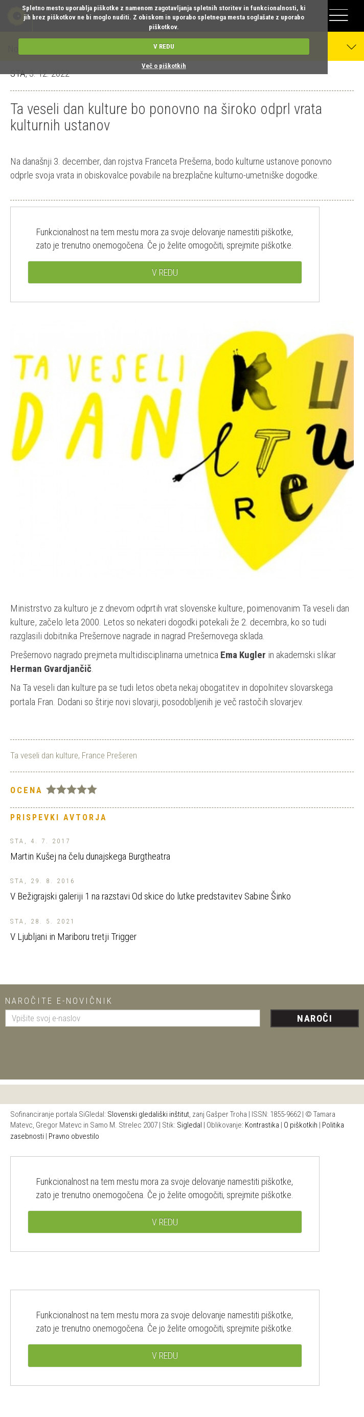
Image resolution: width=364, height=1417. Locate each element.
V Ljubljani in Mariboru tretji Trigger (73, 936)
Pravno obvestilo (74, 1136)
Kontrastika (262, 1125)
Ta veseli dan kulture (44, 755)
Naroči (314, 1018)
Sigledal (189, 1125)
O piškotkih (300, 1125)
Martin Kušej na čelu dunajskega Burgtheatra (90, 856)
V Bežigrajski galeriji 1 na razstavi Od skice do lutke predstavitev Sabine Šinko (150, 896)
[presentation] (83, 1049)
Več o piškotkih (164, 66)
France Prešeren (109, 755)
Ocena (26, 790)
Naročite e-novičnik (59, 1001)
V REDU (163, 46)
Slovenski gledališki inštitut (148, 1114)
